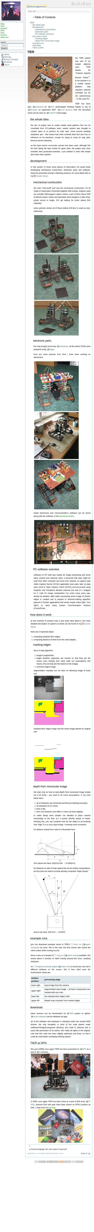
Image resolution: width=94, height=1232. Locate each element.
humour (4, 35)
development (38, 27)
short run (78, 944)
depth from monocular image (47, 41)
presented (39, 107)
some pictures (66, 110)
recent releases (39, 1016)
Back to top (85, 1153)
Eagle (51, 349)
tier (35, 11)
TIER (32, 23)
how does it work (40, 36)
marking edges (41, 38)
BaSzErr (81, 3)
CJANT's (52, 113)
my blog (52, 1107)
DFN (52, 107)
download (37, 45)
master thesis (42, 176)
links (2, 30)
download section (66, 516)
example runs (38, 43)
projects (4, 28)
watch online (72, 955)
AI (40, 1052)
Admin (6, 54)
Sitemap (7, 57)
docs (3, 26)
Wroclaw (33, 110)
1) (89, 76)
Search (4, 48)
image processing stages (46, 966)
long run (60, 955)
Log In (6, 64)
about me (4, 37)
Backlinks (8, 62)
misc (2, 33)
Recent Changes (11, 59)
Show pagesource (38, 6)
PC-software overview (44, 34)
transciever (63, 346)
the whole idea (39, 25)
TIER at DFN (38, 48)
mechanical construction (45, 29)
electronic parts (41, 32)
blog (2, 24)
